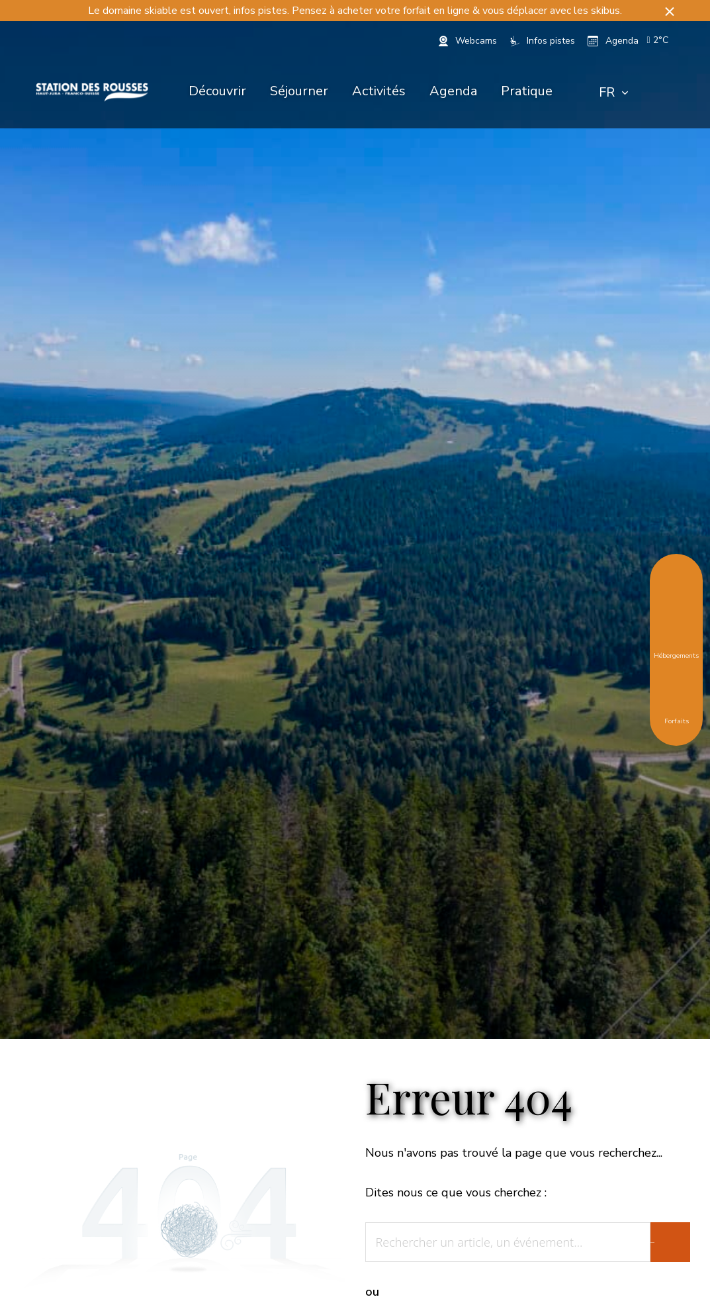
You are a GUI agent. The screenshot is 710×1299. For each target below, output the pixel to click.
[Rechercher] (657, 92)
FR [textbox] (607, 92)
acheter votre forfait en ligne (403, 10)
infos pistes (260, 10)
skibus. (606, 10)
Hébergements (676, 646)
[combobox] (613, 92)
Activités (379, 91)
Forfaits (676, 711)
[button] (669, 11)
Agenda (453, 91)
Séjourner (299, 91)
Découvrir (217, 91)
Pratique (527, 91)
